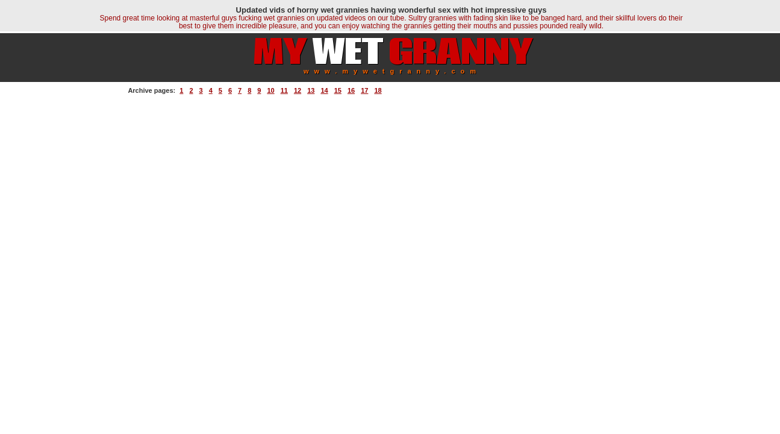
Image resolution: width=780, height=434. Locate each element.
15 (338, 90)
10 (270, 90)
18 (377, 90)
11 (284, 90)
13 (310, 90)
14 (324, 90)
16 (351, 90)
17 (364, 90)
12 (297, 90)
